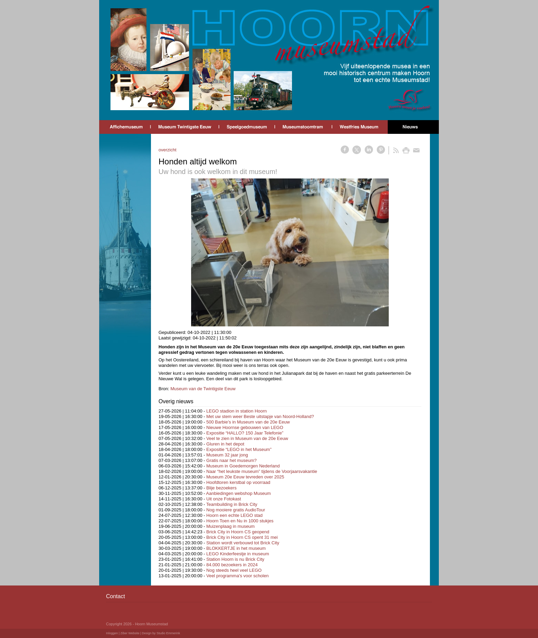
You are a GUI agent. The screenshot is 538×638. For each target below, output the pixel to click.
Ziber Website (129, 633)
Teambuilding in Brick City (231, 504)
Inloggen (112, 633)
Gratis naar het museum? (231, 460)
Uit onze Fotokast (223, 498)
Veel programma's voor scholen (237, 575)
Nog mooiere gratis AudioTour (235, 509)
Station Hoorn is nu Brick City (235, 559)
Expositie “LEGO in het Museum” (238, 449)
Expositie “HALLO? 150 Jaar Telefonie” (244, 433)
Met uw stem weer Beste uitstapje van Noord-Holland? (260, 416)
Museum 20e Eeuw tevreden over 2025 (245, 476)
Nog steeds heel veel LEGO (233, 570)
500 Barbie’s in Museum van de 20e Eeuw (248, 422)
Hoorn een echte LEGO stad (234, 515)
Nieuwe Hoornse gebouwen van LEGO (244, 427)
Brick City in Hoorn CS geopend (237, 531)
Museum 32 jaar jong (227, 454)
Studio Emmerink (168, 633)
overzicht (167, 149)
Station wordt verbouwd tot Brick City (242, 542)
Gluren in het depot (225, 443)
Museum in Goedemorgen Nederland (243, 465)
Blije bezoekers (221, 487)
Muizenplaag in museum (230, 526)
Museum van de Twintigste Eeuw (203, 388)
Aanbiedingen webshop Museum (238, 493)
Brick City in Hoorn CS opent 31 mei (242, 537)
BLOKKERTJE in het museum (236, 548)
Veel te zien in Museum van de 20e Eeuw (247, 438)
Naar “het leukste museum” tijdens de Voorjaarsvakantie (261, 471)
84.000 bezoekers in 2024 (232, 564)
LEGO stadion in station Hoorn (236, 411)
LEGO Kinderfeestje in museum (237, 553)
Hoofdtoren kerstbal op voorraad (238, 482)
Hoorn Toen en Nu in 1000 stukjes (239, 520)
